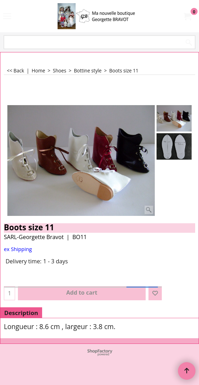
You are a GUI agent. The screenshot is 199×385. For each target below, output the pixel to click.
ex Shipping (18, 248)
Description (21, 313)
